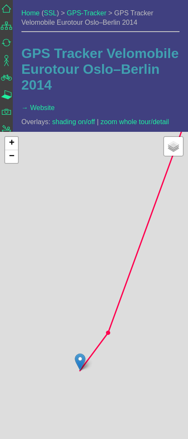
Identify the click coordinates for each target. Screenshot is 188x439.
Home (30, 13)
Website (42, 107)
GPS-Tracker (86, 13)
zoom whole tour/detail (134, 121)
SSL (50, 13)
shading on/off (73, 121)
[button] (108, 333)
